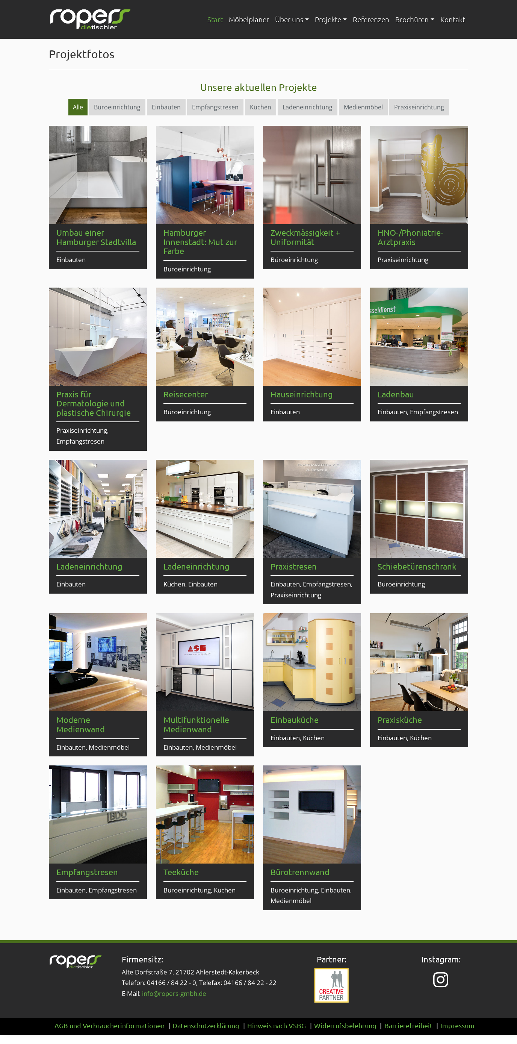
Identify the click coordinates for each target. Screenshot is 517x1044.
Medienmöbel (363, 107)
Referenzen (371, 19)
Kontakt (452, 19)
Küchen (260, 107)
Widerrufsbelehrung (345, 1025)
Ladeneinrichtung (308, 107)
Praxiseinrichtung (419, 107)
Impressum (457, 1025)
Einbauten (166, 107)
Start (215, 19)
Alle (78, 107)
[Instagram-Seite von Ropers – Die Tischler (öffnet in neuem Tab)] (440, 979)
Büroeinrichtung (117, 107)
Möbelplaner (249, 19)
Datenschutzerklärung (205, 1025)
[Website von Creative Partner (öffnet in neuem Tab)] (331, 986)
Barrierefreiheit (408, 1025)
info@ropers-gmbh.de (174, 993)
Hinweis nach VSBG (276, 1025)
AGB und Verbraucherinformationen (109, 1025)
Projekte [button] (328, 19)
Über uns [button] (289, 19)
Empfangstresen (215, 107)
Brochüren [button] (412, 19)
